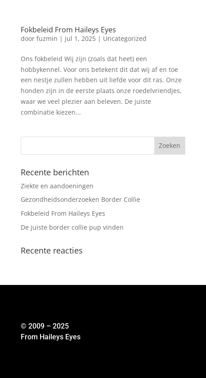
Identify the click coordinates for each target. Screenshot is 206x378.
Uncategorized (125, 38)
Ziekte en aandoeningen (57, 186)
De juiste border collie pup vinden (72, 227)
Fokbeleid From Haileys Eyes (68, 30)
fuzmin (47, 38)
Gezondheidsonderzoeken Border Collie (80, 199)
